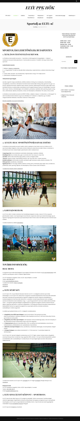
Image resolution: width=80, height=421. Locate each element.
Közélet (15, 15)
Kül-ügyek (49, 15)
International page (60, 15)
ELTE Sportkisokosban (47, 272)
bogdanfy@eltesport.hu (12, 391)
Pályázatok (40, 15)
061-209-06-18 (11, 389)
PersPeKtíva (31, 17)
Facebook (5, 284)
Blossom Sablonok (49, 418)
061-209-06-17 (11, 279)
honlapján (25, 380)
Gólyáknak (40, 17)
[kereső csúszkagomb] (76, 1)
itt (15, 407)
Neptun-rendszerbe (14, 68)
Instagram (5, 286)
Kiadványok (72, 15)
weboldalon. (20, 222)
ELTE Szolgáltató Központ (16, 403)
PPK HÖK (7, 15)
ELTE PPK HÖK (40, 7)
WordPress (60, 418)
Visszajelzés (49, 17)
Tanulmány (31, 15)
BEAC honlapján (18, 283)
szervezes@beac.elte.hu (12, 281)
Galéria (23, 15)
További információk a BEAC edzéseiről (13, 168)
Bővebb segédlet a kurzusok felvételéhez (13, 101)
